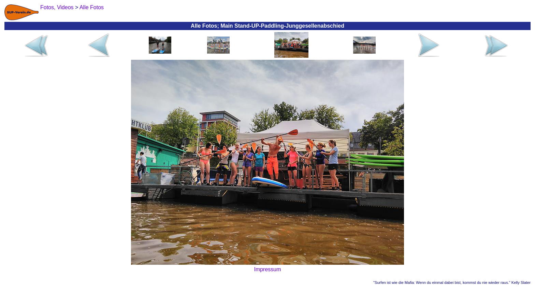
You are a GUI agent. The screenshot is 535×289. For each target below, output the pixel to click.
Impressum (267, 269)
